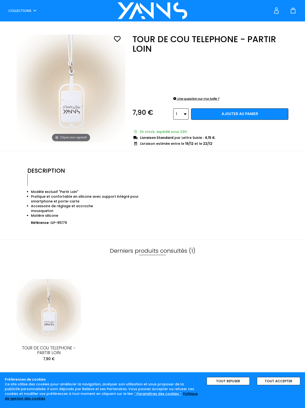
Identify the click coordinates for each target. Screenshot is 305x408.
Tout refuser (228, 381)
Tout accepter (278, 381)
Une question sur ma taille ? (196, 98)
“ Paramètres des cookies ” (157, 393)
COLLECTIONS (22, 10)
